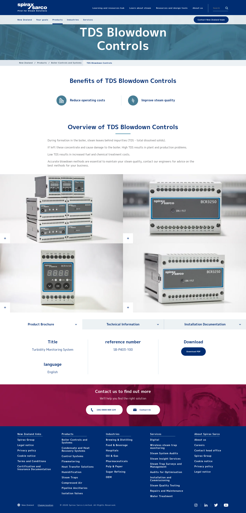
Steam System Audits (164, 453)
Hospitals (112, 450)
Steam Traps (70, 477)
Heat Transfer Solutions (78, 466)
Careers (199, 445)
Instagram (195, 505)
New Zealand (26, 62)
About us (200, 439)
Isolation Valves (72, 493)
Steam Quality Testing (165, 485)
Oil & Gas (112, 455)
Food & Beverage (117, 445)
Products (42, 62)
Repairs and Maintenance (166, 490)
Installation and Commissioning (160, 479)
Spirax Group (26, 439)
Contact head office (207, 450)
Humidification (71, 472)
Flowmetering (71, 461)
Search (226, 8)
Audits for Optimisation (166, 472)
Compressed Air (72, 482)
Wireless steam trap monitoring (163, 446)
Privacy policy (26, 450)
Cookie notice (26, 455)
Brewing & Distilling (119, 439)
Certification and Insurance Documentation (34, 468)
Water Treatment (161, 496)
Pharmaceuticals (117, 461)
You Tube (226, 505)
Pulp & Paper (114, 466)
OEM (109, 477)
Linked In (205, 505)
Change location (45, 505)
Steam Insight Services (165, 458)
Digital (154, 439)
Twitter (216, 505)
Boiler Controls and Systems (66, 62)
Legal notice (25, 445)
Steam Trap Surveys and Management (166, 465)
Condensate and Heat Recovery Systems (76, 449)
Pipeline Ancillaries (74, 488)
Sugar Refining (116, 471)
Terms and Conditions (31, 461)
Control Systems (72, 456)
